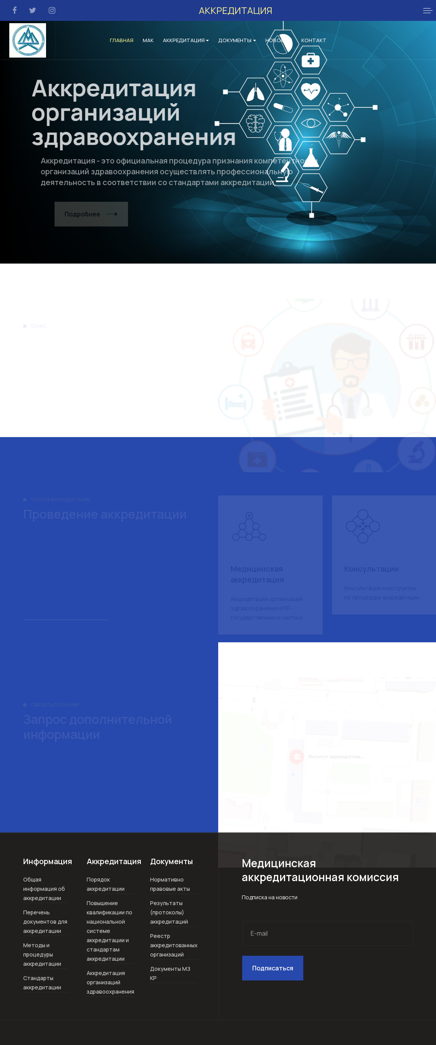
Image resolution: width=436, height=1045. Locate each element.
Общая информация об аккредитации (44, 889)
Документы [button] (237, 40)
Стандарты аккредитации (42, 982)
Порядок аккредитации (106, 884)
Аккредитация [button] (186, 40)
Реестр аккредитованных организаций (174, 945)
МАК (148, 40)
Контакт (314, 40)
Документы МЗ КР (170, 973)
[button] (428, 10)
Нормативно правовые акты (170, 884)
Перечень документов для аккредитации (45, 921)
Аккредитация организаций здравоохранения (110, 982)
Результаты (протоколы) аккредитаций (169, 912)
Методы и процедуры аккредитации (42, 954)
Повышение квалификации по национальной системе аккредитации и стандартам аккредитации (109, 930)
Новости (278, 40)
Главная (121, 40)
